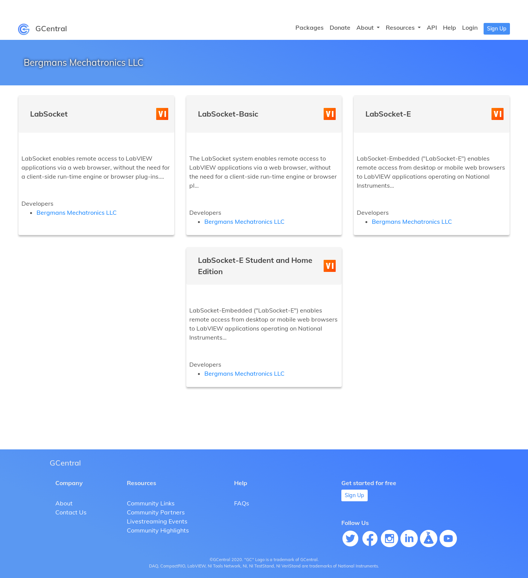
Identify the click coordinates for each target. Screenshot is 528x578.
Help (449, 27)
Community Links (151, 503)
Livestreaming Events (157, 521)
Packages (309, 27)
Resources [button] (401, 27)
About (64, 503)
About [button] (365, 27)
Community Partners (156, 512)
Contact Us (71, 512)
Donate (340, 27)
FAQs (241, 503)
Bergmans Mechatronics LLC (77, 212)
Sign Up (497, 28)
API (432, 27)
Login (470, 27)
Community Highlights (158, 530)
